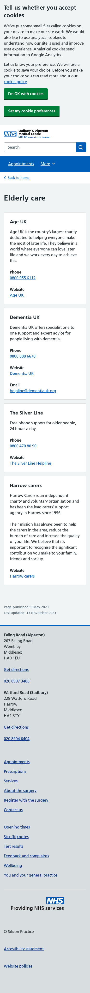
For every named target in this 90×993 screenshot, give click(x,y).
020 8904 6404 (17, 738)
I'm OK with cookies (25, 93)
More (48, 163)
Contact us (13, 809)
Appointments (21, 163)
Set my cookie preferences (31, 111)
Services (11, 781)
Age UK (17, 295)
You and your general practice (30, 875)
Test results (13, 846)
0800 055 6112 (23, 277)
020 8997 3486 (17, 681)
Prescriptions (15, 771)
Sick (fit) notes (16, 836)
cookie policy (15, 81)
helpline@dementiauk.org (33, 390)
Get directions (16, 669)
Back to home (19, 178)
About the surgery (20, 790)
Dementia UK (22, 373)
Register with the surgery (26, 800)
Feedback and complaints (26, 855)
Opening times (17, 827)
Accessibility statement (24, 948)
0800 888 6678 (23, 356)
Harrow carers (22, 576)
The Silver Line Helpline (30, 463)
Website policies (18, 966)
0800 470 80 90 (23, 446)
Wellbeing (13, 865)
